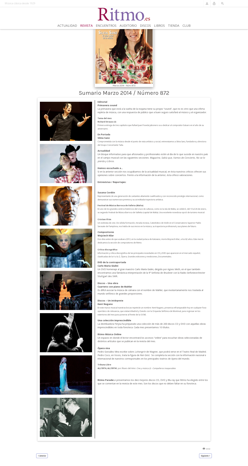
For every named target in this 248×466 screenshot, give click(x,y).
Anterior (42, 456)
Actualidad (67, 25)
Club (187, 25)
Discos (145, 25)
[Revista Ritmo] (124, 14)
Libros (159, 25)
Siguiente (205, 456)
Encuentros (106, 25)
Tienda (173, 25)
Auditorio (128, 25)
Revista (86, 25)
